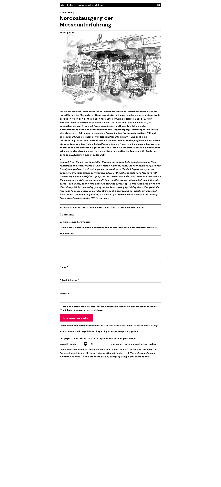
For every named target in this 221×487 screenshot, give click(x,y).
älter (71, 32)
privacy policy (130, 331)
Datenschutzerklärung (145, 325)
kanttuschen (102, 207)
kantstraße (88, 207)
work (95, 5)
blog (71, 5)
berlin (66, 207)
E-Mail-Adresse (69, 280)
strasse (122, 207)
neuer (63, 32)
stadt (113, 207)
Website (64, 293)
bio (101, 5)
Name (64, 266)
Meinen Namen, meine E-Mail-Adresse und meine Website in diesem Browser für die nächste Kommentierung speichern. (110, 308)
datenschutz (132, 344)
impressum (117, 344)
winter (140, 207)
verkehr (131, 207)
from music (83, 5)
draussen (75, 207)
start (63, 5)
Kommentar (67, 233)
